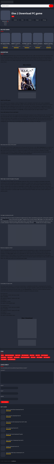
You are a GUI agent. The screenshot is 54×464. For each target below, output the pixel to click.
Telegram (36, 20)
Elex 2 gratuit (16, 358)
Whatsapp (43, 20)
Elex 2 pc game (47, 358)
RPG (19, 11)
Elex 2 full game (44, 355)
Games (16, 11)
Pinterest (29, 20)
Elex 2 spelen (3, 360)
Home (12, 11)
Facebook (14, 20)
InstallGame (13, 461)
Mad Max (21, 110)
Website (2, 397)
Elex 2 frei (38, 355)
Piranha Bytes (6, 220)
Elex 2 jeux (33, 358)
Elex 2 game (3, 358)
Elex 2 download (25, 355)
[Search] (27, 6)
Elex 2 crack (17, 355)
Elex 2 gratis (10, 358)
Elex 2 (2, 355)
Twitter (22, 20)
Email (2, 391)
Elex (31, 187)
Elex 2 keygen (39, 358)
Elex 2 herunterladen (25, 358)
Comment (3, 370)
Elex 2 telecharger (11, 360)
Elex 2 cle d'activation (9, 355)
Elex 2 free (32, 355)
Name (2, 386)
